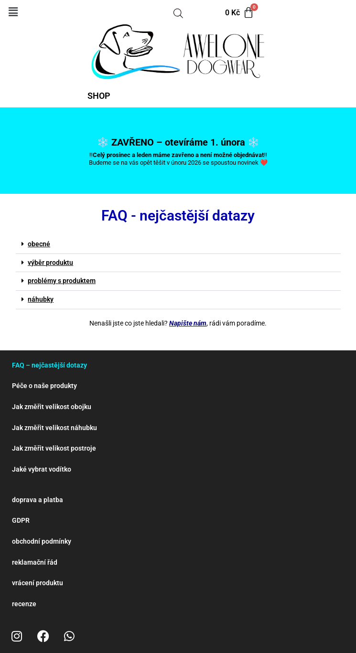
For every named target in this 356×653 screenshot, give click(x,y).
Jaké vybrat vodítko (41, 469)
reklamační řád (34, 562)
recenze (24, 604)
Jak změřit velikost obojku (51, 407)
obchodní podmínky (41, 541)
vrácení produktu (37, 583)
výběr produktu (50, 262)
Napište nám (187, 323)
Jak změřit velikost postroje (54, 448)
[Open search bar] (178, 13)
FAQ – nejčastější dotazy (49, 365)
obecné (39, 244)
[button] (13, 12)
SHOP (98, 96)
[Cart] (239, 13)
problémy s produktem (62, 280)
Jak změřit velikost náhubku (54, 428)
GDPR (21, 520)
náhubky (41, 299)
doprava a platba (37, 500)
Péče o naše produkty (44, 386)
